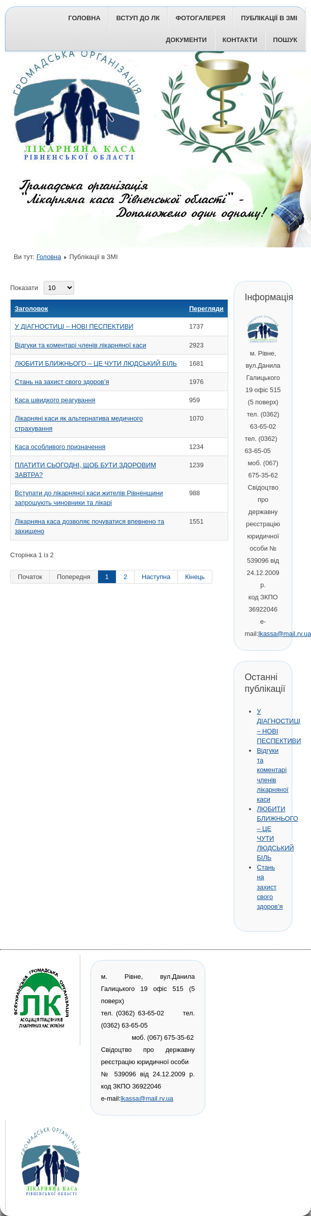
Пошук (285, 40)
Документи (186, 40)
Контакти (240, 40)
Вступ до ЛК (138, 18)
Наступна (156, 577)
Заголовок (31, 308)
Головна (84, 18)
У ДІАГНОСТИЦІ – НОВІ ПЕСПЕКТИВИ (74, 326)
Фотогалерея (200, 18)
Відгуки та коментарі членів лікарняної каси (80, 345)
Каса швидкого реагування (55, 400)
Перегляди (206, 308)
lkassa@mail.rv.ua (146, 1098)
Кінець (194, 577)
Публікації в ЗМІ (269, 18)
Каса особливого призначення (60, 447)
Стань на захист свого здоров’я (62, 382)
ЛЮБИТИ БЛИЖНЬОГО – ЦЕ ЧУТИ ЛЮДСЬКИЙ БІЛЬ (96, 363)
